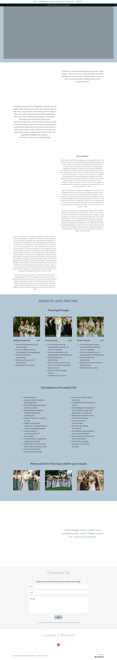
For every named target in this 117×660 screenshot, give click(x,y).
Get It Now (78, 1)
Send (58, 617)
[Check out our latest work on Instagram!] (58, 5)
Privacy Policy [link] (64, 622)
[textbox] (58, 587)
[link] (58, 645)
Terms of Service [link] (73, 622)
